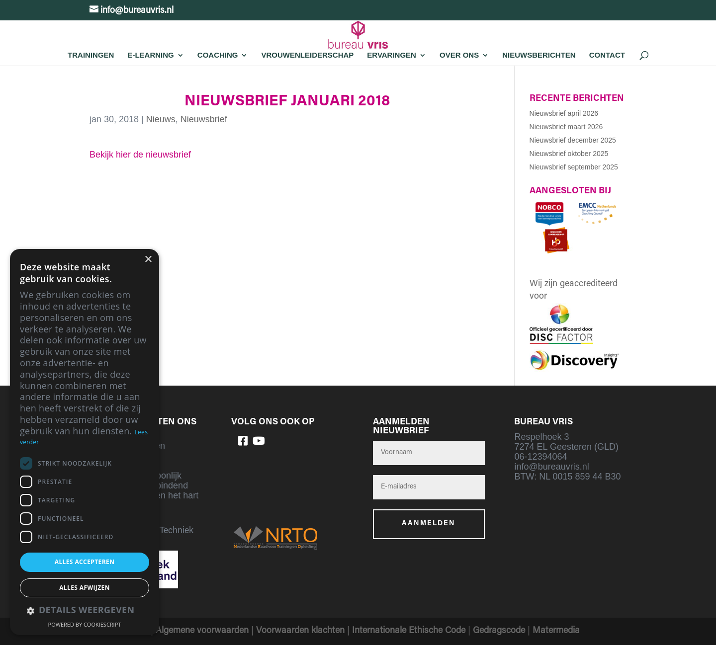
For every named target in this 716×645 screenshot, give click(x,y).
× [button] (148, 259)
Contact (607, 55)
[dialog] (84, 442)
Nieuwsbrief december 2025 (573, 140)
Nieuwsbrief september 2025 (574, 167)
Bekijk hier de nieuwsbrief (140, 155)
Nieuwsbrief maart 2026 (566, 127)
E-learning (150, 55)
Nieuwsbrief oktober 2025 (569, 154)
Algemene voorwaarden (202, 631)
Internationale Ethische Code (408, 631)
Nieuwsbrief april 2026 (564, 113)
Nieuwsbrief (203, 119)
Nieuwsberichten (539, 55)
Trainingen (91, 55)
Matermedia (556, 631)
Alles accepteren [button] (85, 562)
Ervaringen (391, 55)
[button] (84, 611)
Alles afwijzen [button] (84, 587)
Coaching (217, 55)
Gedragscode (499, 631)
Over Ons (459, 55)
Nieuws (161, 119)
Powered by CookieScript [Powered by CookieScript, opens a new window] (84, 624)
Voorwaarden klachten (300, 631)
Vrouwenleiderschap (307, 55)
